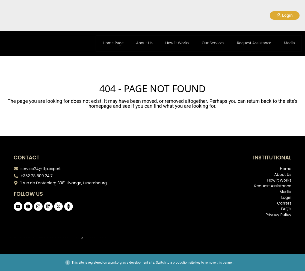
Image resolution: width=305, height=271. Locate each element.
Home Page (113, 42)
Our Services (213, 42)
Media (289, 42)
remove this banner (219, 262)
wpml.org (115, 262)
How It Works (177, 42)
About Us (144, 42)
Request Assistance (254, 42)
